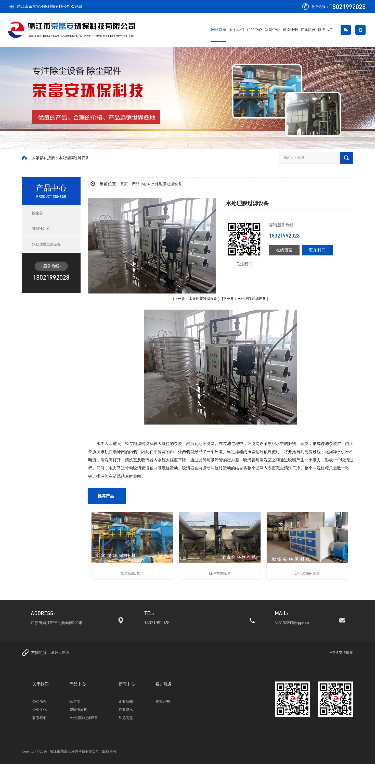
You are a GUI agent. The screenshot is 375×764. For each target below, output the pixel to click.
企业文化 (39, 710)
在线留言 (308, 30)
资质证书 (290, 30)
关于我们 (236, 30)
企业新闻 (126, 701)
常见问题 (126, 718)
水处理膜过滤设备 (46, 244)
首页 (124, 184)
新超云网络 (60, 652)
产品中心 (254, 30)
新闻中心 (272, 30)
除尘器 (37, 213)
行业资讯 (126, 710)
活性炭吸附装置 (307, 573)
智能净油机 (41, 229)
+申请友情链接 (341, 652)
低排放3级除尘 (132, 573)
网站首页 (218, 30)
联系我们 (325, 30)
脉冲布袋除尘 (219, 573)
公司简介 (39, 701)
